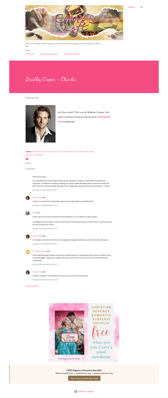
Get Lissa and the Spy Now (84, 378)
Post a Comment (32, 286)
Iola (34, 212)
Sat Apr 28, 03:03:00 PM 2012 (45, 264)
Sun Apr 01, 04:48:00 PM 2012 (45, 244)
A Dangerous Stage (41, 152)
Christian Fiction (39, 251)
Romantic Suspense (34, 155)
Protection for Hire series (82, 152)
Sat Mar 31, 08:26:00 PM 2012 (45, 190)
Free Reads (29, 54)
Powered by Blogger (84, 391)
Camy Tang (37, 197)
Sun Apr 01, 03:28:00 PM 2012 (45, 205)
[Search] (131, 7)
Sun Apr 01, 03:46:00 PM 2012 (45, 228)
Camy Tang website (71, 54)
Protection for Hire (59, 152)
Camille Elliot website (49, 54)
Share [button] (28, 163)
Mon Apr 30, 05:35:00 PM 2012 (45, 280)
